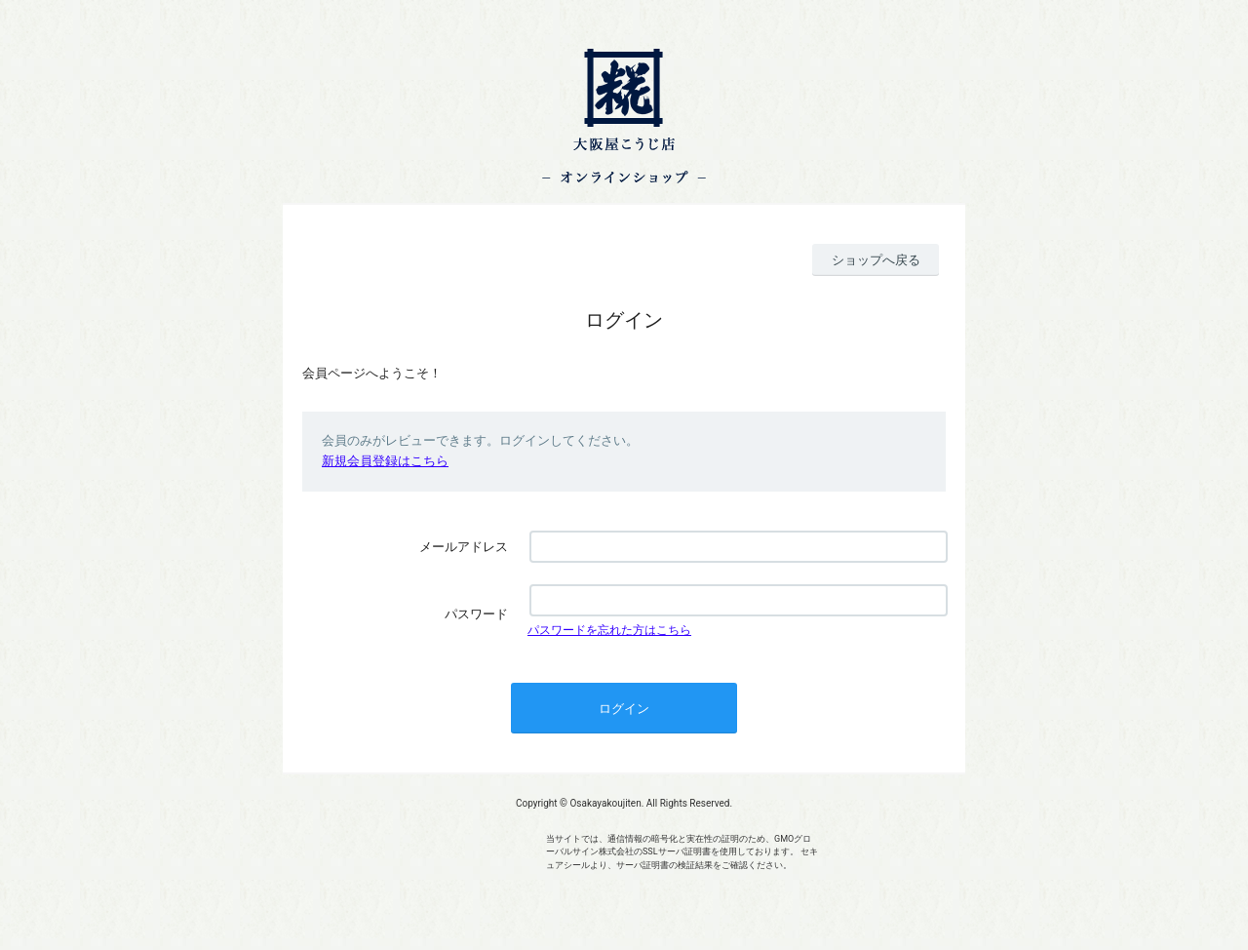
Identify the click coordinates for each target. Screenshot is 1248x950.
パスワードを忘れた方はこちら (609, 630)
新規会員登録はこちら (385, 461)
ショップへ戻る (876, 260)
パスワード (476, 614)
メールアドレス (463, 546)
